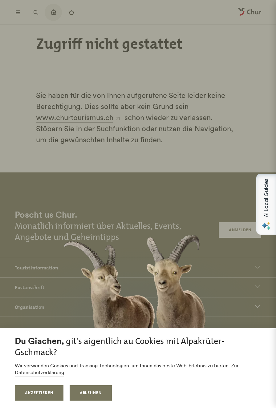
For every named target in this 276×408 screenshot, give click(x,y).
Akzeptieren (39, 392)
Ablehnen (91, 392)
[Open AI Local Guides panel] (266, 204)
